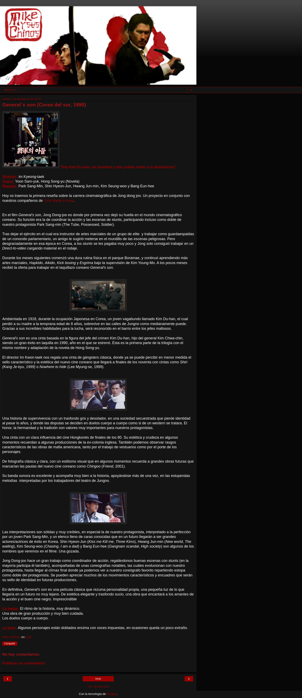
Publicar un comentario (23, 663)
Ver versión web (98, 686)
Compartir (9, 643)
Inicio (98, 678)
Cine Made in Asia (58, 201)
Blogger (112, 694)
